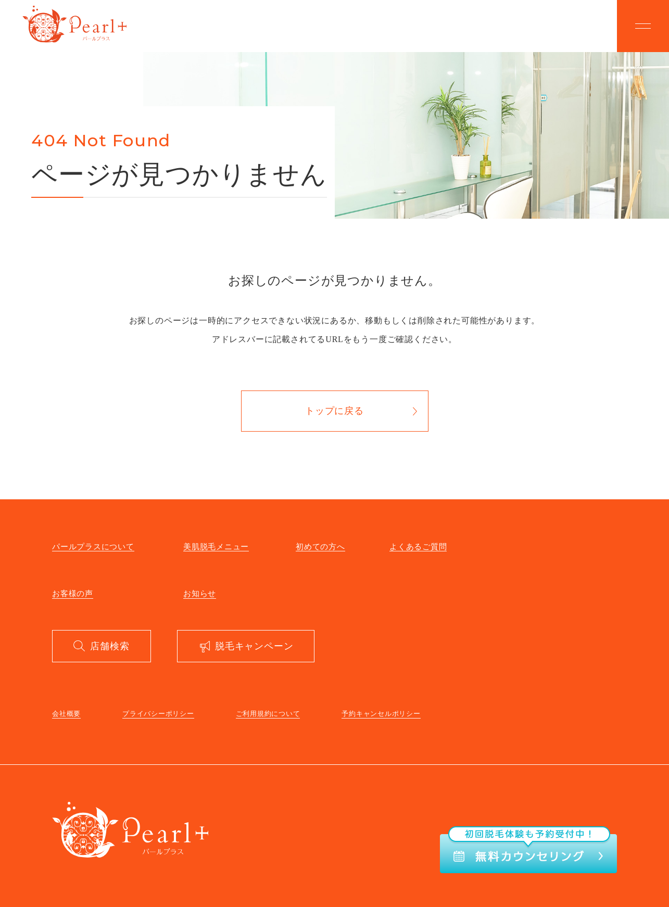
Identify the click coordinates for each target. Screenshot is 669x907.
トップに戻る (334, 411)
